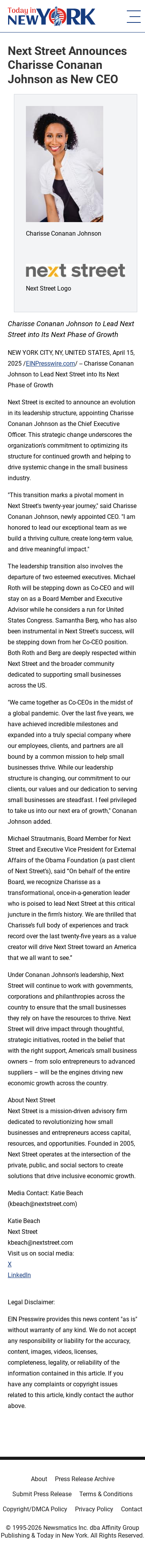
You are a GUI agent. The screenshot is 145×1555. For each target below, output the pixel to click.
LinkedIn (19, 1275)
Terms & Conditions (106, 1494)
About (39, 1479)
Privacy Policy (94, 1509)
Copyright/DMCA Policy (35, 1509)
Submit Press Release (42, 1494)
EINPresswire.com (50, 363)
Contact (131, 1509)
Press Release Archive (84, 1479)
